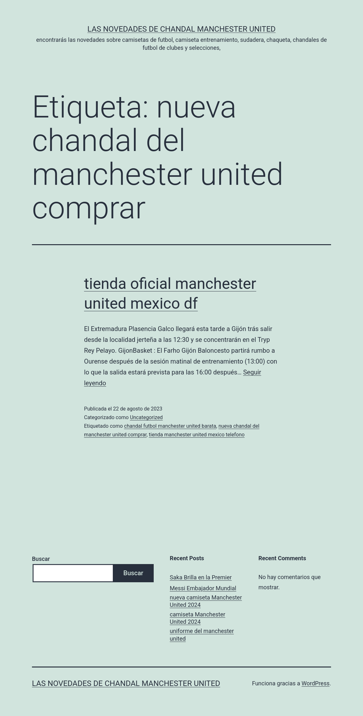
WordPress (315, 683)
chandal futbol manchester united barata (170, 426)
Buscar (41, 558)
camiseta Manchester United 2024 (197, 618)
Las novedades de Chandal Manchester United (181, 29)
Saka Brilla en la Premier (201, 577)
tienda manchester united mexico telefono (197, 435)
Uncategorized (146, 417)
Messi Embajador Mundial (203, 588)
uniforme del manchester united (202, 635)
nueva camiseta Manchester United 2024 (206, 601)
